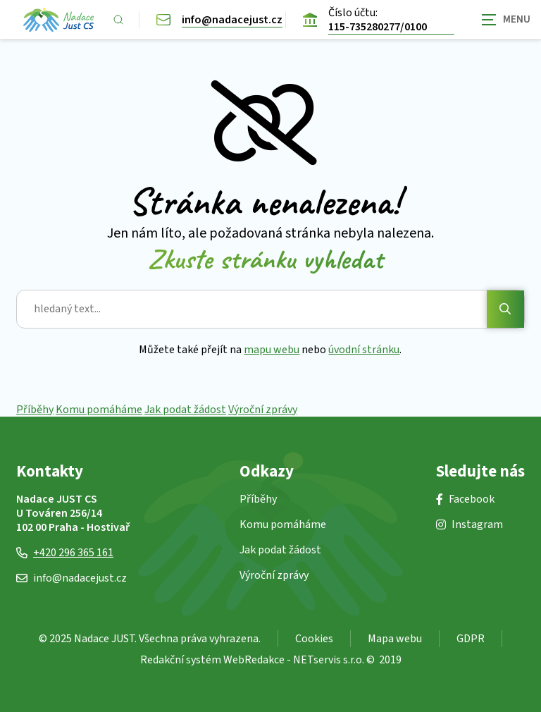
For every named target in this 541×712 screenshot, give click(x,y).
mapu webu (272, 349)
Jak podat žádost (185, 409)
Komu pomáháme (99, 409)
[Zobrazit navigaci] (506, 19)
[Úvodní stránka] (58, 20)
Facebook (465, 499)
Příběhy (35, 409)
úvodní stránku (364, 349)
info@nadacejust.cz (71, 578)
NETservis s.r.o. (328, 660)
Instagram (469, 524)
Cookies (314, 639)
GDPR (470, 639)
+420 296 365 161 (64, 553)
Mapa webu (395, 639)
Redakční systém (180, 660)
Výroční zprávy (262, 409)
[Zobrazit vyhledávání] (118, 19)
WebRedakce (254, 660)
